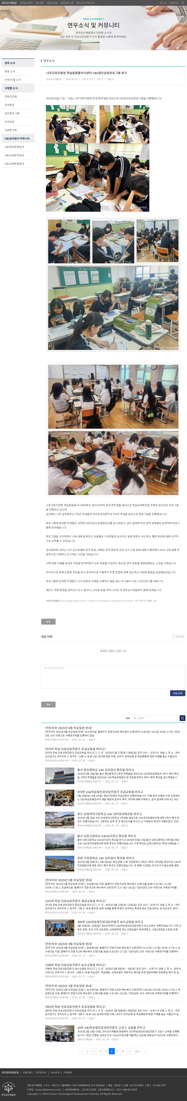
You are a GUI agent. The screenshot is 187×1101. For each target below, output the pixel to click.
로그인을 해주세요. (54, 668)
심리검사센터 (26, 2)
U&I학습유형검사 (14, 147)
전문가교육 (52, 2)
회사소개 (55, 1072)
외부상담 (9, 122)
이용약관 (27, 1072)
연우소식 (49, 60)
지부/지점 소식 (13, 80)
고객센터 (67, 1072)
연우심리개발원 (9, 2)
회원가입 (174, 2)
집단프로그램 (67, 2)
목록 (48, 621)
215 (137, 1051)
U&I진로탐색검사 (14, 155)
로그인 (163, 2)
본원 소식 (10, 71)
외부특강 (9, 105)
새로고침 (180, 636)
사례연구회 (11, 130)
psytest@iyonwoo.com (48, 1089)
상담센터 (39, 2)
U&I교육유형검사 (14, 163)
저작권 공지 (41, 1072)
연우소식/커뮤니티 (85, 2)
